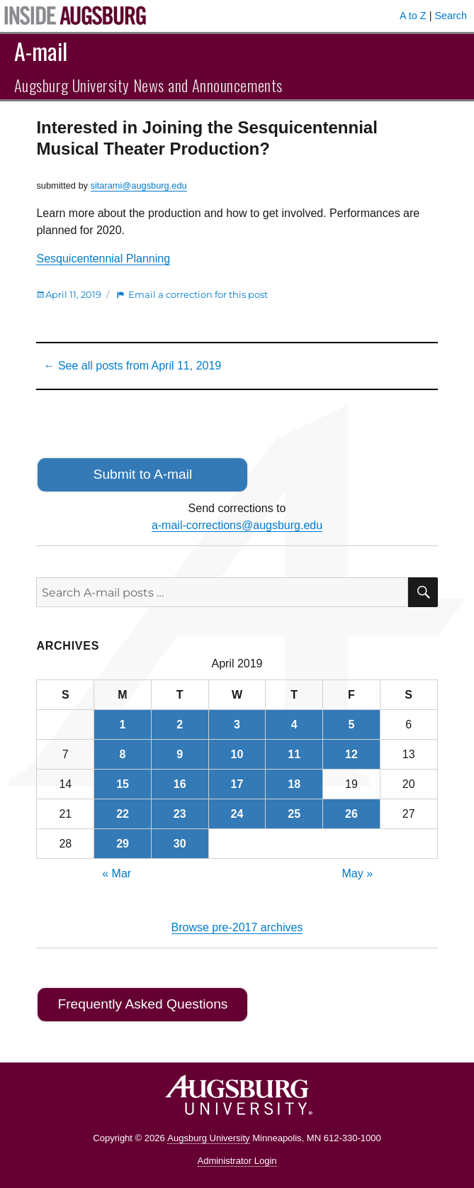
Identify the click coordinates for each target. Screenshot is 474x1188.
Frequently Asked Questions (142, 1004)
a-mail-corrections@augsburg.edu (237, 525)
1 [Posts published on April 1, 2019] (123, 724)
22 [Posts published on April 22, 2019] (122, 814)
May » (357, 873)
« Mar (116, 873)
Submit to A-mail (143, 474)
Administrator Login (237, 1160)
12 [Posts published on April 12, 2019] (351, 754)
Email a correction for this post (198, 294)
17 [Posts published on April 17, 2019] (237, 784)
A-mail (40, 50)
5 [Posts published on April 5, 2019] (351, 724)
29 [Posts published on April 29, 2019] (122, 844)
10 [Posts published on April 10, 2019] (237, 754)
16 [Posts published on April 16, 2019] (180, 784)
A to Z (413, 15)
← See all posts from (132, 366)
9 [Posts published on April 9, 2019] (179, 754)
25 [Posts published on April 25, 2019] (294, 814)
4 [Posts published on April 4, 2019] (294, 724)
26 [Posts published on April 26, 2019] (351, 814)
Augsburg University (208, 1138)
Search (450, 15)
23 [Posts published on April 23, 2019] (180, 814)
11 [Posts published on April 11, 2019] (294, 754)
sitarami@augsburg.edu (139, 185)
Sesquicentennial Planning (103, 258)
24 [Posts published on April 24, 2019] (237, 814)
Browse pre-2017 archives (237, 927)
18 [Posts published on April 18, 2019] (294, 784)
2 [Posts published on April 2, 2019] (179, 724)
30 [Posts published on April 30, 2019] (180, 844)
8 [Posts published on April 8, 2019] (123, 754)
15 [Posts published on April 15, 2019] (122, 784)
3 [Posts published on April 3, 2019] (237, 724)
